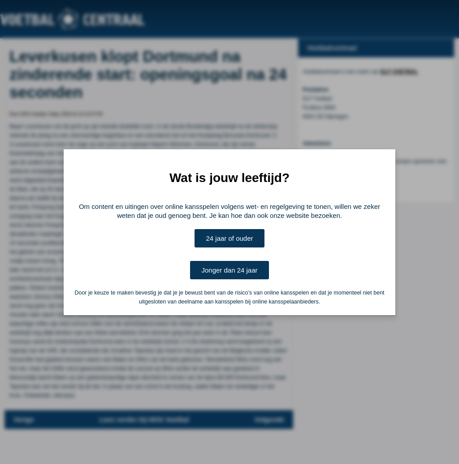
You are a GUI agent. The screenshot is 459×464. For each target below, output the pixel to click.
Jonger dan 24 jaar (229, 270)
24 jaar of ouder (229, 238)
